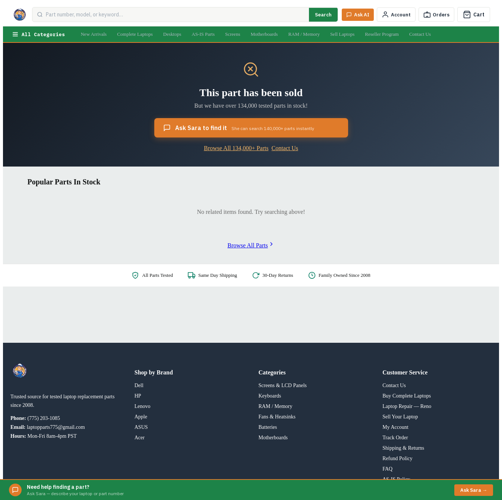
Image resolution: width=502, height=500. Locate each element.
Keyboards (270, 396)
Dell (139, 385)
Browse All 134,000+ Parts (236, 148)
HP (138, 396)
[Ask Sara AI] (358, 15)
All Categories (38, 34)
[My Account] (396, 14)
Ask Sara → (473, 490)
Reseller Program (382, 34)
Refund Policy (397, 458)
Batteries (268, 427)
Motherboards (264, 34)
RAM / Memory (304, 34)
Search (323, 15)
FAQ (387, 469)
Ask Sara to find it (238, 128)
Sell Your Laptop (400, 417)
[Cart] (473, 14)
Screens (232, 34)
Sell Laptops (342, 34)
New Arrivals (93, 34)
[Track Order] (436, 14)
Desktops (172, 34)
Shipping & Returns (403, 448)
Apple (141, 417)
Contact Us (420, 34)
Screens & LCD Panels (283, 385)
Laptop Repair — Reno (406, 406)
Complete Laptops (135, 34)
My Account (395, 427)
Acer (140, 437)
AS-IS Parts (203, 34)
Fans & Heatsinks (277, 417)
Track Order (395, 437)
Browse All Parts (250, 245)
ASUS (141, 427)
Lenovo (143, 406)
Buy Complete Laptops (406, 396)
